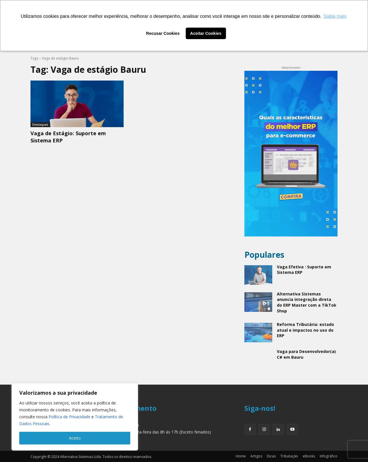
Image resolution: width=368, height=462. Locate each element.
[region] (75, 416)
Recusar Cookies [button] (163, 33)
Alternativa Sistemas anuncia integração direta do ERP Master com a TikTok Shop (306, 302)
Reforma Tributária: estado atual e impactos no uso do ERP (305, 330)
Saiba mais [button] (335, 16)
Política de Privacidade (69, 416)
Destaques (40, 125)
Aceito (75, 438)
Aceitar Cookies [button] (205, 33)
